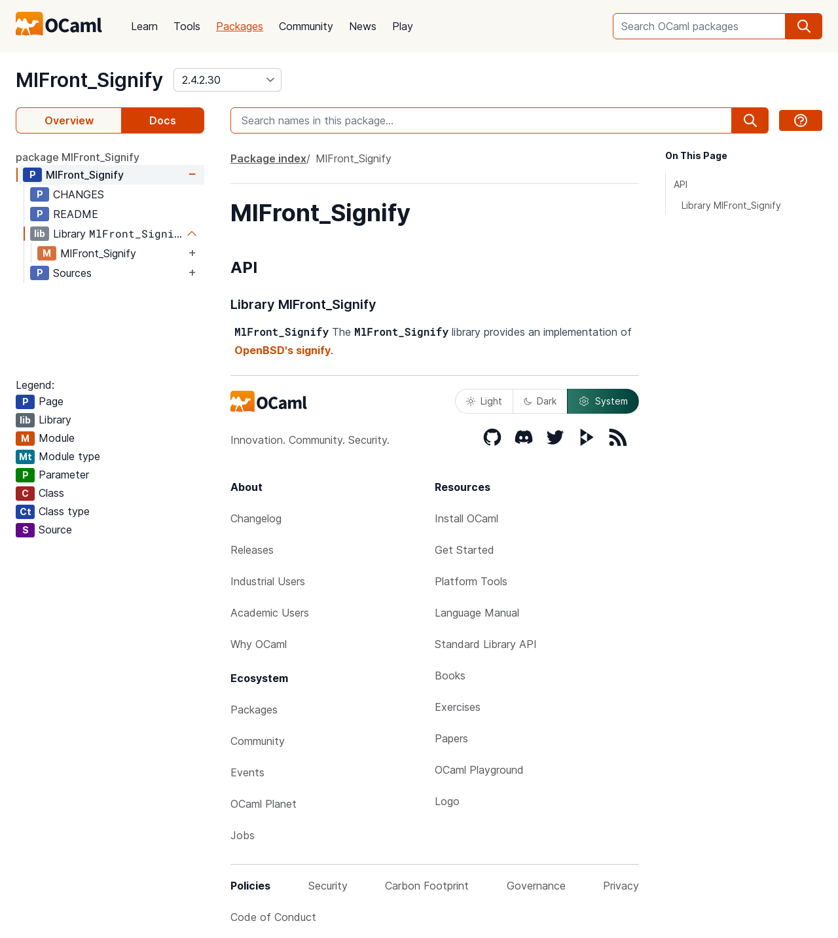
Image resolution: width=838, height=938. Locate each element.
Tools (186, 26)
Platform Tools (471, 581)
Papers (451, 738)
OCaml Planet (263, 803)
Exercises (458, 706)
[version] (227, 80)
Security (328, 885)
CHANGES (78, 194)
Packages (239, 26)
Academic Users (269, 612)
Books (450, 675)
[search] (804, 26)
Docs (162, 120)
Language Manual (477, 612)
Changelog (256, 518)
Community (306, 26)
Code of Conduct (273, 917)
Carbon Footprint (427, 885)
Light (484, 400)
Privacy (621, 885)
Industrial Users (267, 581)
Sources (72, 273)
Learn (144, 26)
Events (247, 772)
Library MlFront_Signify (731, 205)
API (680, 184)
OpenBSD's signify (282, 350)
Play (402, 26)
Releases (252, 549)
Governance (536, 885)
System (603, 401)
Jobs (242, 835)
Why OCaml (258, 644)
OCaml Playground (479, 769)
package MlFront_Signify (77, 157)
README (75, 214)
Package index (268, 158)
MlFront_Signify (89, 80)
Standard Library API (486, 644)
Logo (447, 801)
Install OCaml (466, 518)
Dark (540, 400)
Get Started (464, 549)
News (362, 26)
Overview (69, 120)
